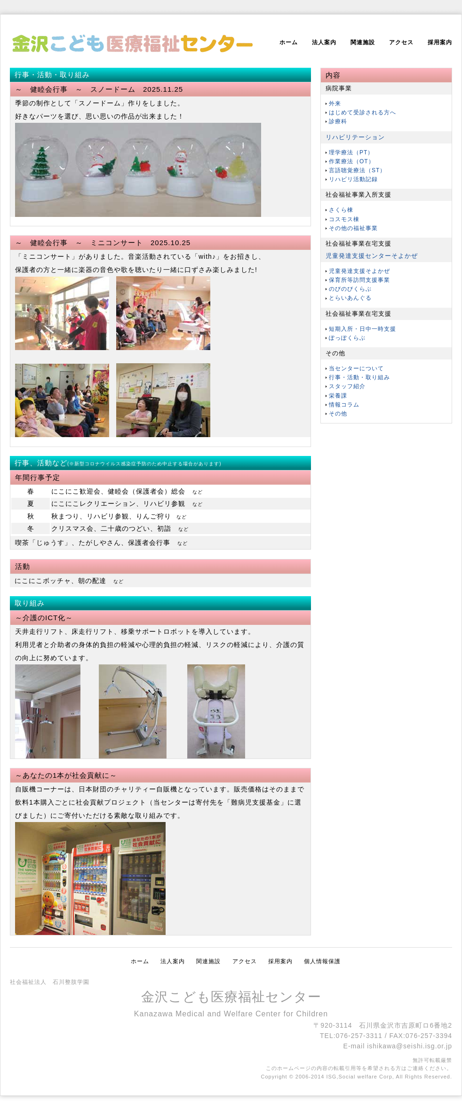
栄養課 (338, 395)
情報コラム (344, 404)
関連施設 (362, 42)
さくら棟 (341, 210)
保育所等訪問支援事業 (359, 280)
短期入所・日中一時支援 (362, 329)
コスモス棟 (344, 219)
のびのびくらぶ (350, 289)
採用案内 (440, 42)
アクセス (401, 42)
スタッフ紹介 (347, 386)
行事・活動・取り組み (359, 377)
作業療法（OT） (351, 161)
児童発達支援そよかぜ (359, 271)
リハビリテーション (355, 137)
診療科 (338, 121)
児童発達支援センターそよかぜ (372, 255)
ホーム (288, 42)
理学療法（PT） (351, 152)
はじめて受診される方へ (362, 112)
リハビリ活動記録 (353, 179)
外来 (335, 103)
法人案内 (324, 42)
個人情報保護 (322, 961)
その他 (338, 413)
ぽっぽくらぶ (347, 338)
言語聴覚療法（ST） (357, 170)
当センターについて (356, 368)
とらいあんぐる (350, 298)
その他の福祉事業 (353, 228)
